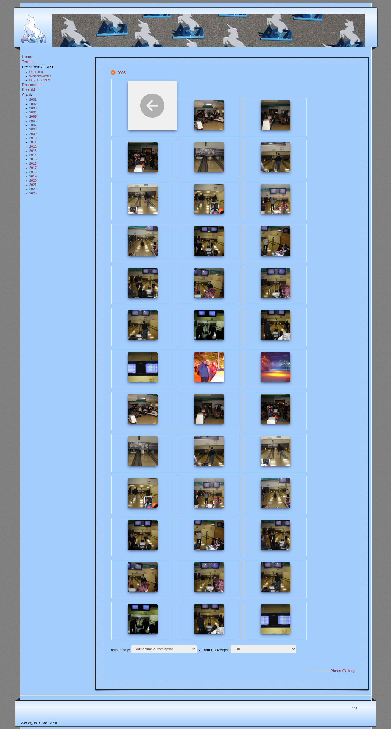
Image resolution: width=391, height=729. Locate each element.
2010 (33, 138)
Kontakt (28, 89)
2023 (33, 193)
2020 (33, 180)
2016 (33, 163)
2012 (33, 146)
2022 (33, 189)
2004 (33, 112)
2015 (33, 159)
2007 (33, 125)
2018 (33, 172)
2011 (33, 142)
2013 (33, 150)
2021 (33, 184)
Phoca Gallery (342, 671)
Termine (29, 62)
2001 (33, 99)
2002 (33, 104)
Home (27, 56)
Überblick (36, 72)
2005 (33, 116)
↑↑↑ (355, 707)
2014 (33, 155)
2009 (33, 133)
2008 (33, 129)
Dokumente (32, 84)
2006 (33, 121)
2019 (33, 176)
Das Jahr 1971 (40, 80)
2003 (33, 108)
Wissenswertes (40, 76)
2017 (33, 167)
